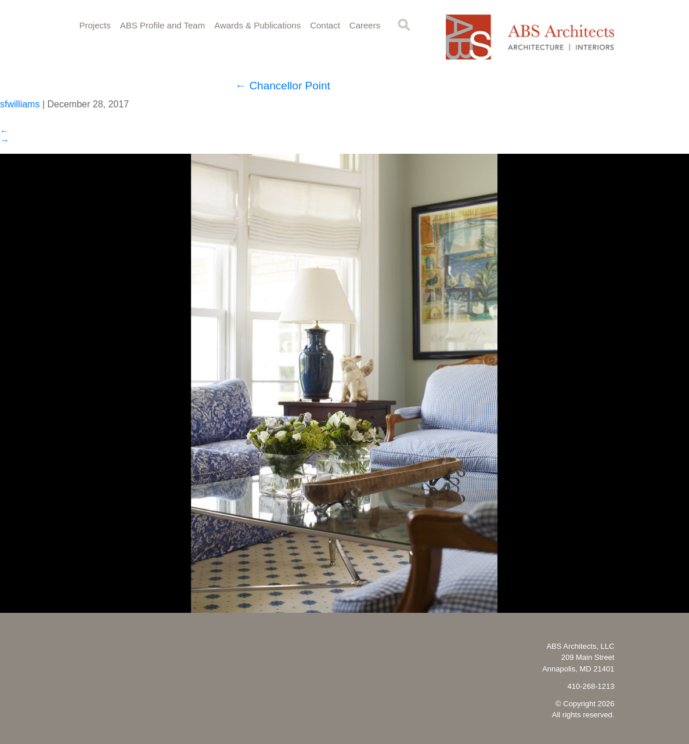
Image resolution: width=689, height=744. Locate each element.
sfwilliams (19, 104)
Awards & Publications (257, 25)
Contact (325, 25)
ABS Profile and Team (162, 25)
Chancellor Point (282, 86)
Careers (364, 25)
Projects (95, 25)
